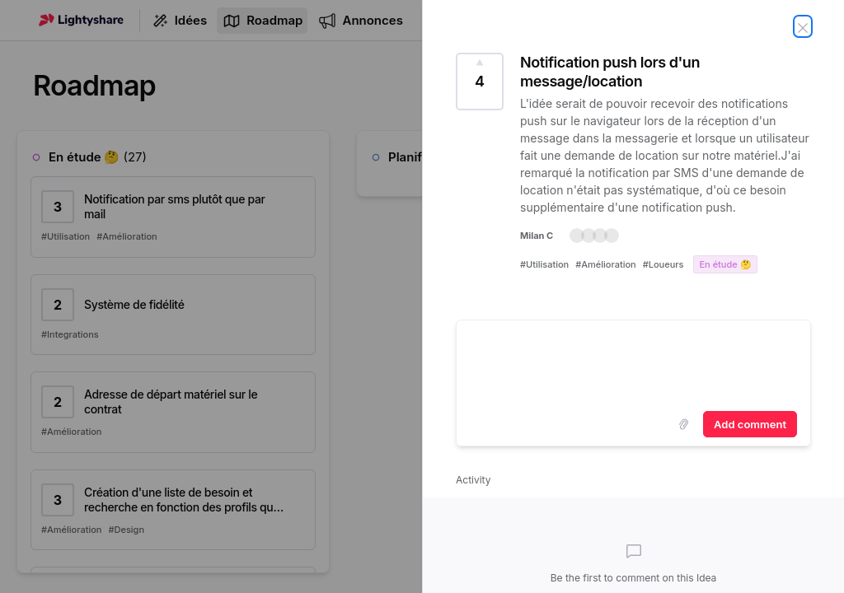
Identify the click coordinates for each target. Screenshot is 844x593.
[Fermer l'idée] (803, 26)
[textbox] (633, 362)
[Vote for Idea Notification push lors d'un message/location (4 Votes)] (480, 81)
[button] (594, 235)
